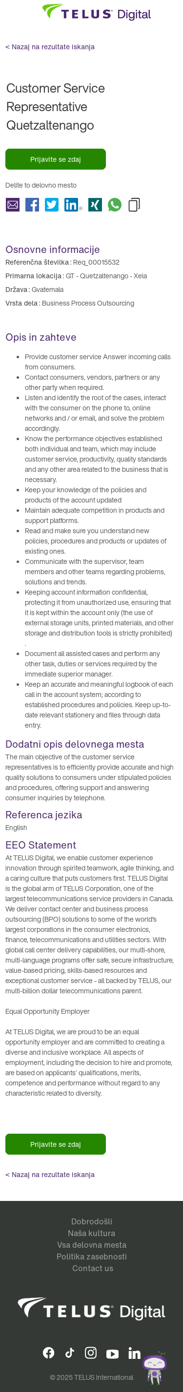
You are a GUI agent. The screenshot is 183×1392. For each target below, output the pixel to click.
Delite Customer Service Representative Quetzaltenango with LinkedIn (73, 205)
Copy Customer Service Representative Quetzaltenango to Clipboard (134, 205)
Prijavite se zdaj (55, 159)
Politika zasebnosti (92, 1256)
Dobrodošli (91, 1221)
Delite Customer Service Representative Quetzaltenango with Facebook (32, 205)
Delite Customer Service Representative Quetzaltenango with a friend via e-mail (13, 205)
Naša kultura (91, 1233)
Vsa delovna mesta (91, 1245)
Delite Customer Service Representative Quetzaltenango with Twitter (52, 205)
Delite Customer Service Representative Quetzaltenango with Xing (95, 205)
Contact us (92, 1268)
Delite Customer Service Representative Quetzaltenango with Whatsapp (115, 205)
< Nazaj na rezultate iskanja (50, 46)
